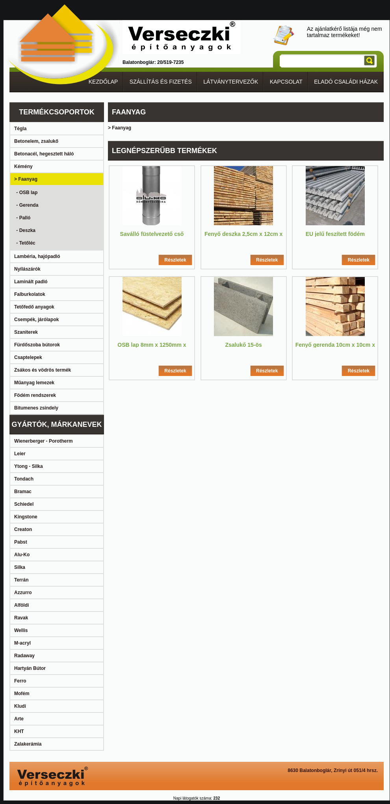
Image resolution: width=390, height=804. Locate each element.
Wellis (21, 630)
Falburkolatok (29, 294)
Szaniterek (26, 332)
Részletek (175, 260)
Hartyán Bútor (30, 668)
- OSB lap (26, 192)
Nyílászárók (27, 269)
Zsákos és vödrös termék (42, 370)
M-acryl (22, 643)
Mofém (22, 693)
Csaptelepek (28, 357)
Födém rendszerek (35, 395)
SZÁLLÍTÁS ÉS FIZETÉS (161, 82)
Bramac (23, 491)
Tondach (23, 479)
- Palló (22, 218)
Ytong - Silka (28, 466)
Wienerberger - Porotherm (43, 441)
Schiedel (23, 504)
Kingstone (25, 517)
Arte (19, 719)
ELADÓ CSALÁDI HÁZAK (346, 82)
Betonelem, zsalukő (36, 141)
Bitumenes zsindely (36, 408)
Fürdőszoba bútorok (37, 345)
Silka (19, 567)
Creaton (23, 529)
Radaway (24, 655)
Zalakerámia (27, 744)
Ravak (21, 618)
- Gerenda (26, 205)
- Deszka (25, 230)
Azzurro (23, 592)
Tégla (20, 128)
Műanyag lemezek (34, 382)
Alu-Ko (22, 554)
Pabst (20, 542)
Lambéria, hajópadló (37, 256)
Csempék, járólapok (36, 319)
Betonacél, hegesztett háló (44, 154)
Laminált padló (31, 281)
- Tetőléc (25, 243)
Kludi (20, 706)
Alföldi (21, 605)
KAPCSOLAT (286, 82)
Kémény (23, 166)
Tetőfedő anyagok (34, 307)
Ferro (20, 681)
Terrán (21, 580)
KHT (19, 731)
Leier (20, 453)
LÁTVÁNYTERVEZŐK (230, 82)
